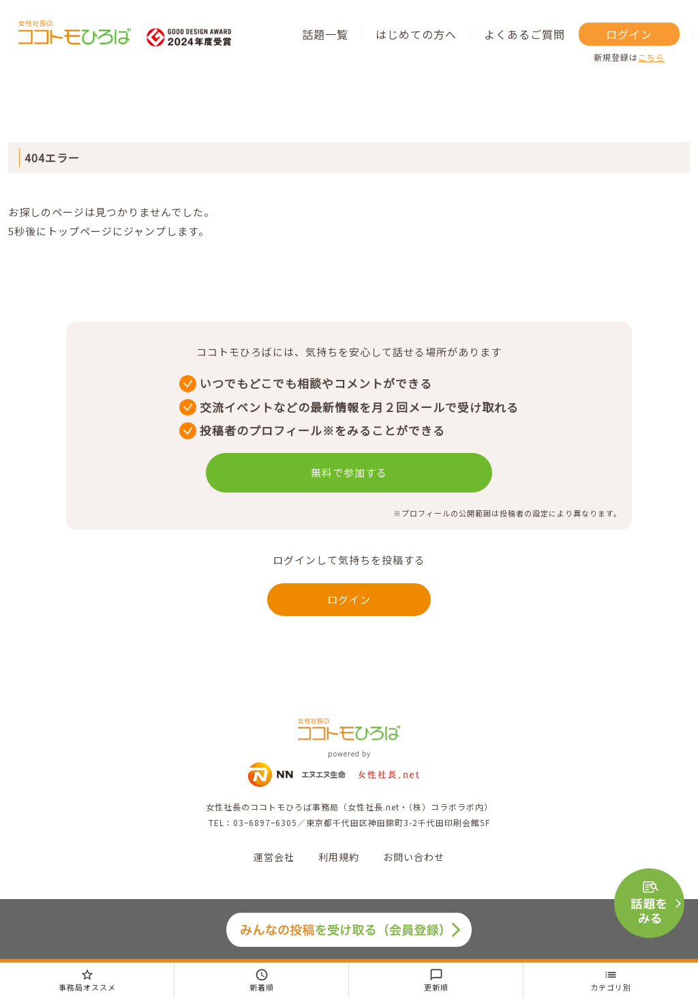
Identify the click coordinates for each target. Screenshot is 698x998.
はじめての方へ (416, 34)
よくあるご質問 (524, 34)
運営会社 (274, 857)
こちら (651, 57)
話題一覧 (325, 34)
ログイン (629, 34)
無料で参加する (349, 472)
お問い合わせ (413, 857)
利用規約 (338, 857)
